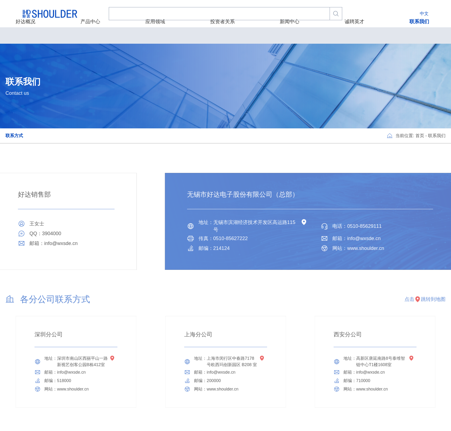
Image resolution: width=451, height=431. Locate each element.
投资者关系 (225, 35)
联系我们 (330, 35)
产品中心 (155, 35)
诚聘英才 (296, 35)
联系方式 (14, 135)
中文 (424, 13)
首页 (419, 135)
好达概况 (121, 35)
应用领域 (189, 35)
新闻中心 (262, 35)
